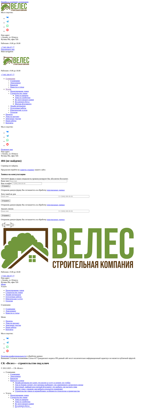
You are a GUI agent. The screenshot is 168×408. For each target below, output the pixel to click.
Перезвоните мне (8, 49)
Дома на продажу (12, 117)
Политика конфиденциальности (13, 356)
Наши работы (11, 121)
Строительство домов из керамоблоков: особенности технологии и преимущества (47, 391)
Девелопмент (15, 83)
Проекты (9, 114)
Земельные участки (13, 119)
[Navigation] (4, 56)
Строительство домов (18, 93)
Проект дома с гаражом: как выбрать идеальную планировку (39, 389)
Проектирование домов (19, 91)
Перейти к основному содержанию (15, 2)
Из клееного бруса (22, 102)
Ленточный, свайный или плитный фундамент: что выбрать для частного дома (46, 387)
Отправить (6, 201)
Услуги (8, 89)
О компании (10, 79)
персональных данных (56, 190)
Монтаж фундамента (23, 104)
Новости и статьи (17, 87)
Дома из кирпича (21, 95)
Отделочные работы (18, 108)
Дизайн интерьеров (18, 106)
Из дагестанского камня (24, 100)
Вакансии (14, 85)
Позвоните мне (7, 150)
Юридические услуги (18, 110)
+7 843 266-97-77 (7, 47)
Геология (13, 112)
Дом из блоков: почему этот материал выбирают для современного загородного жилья (49, 385)
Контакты (9, 123)
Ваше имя (5, 181)
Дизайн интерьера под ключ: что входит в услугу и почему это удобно (42, 383)
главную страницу (27, 170)
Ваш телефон (6, 183)
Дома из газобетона (22, 98)
